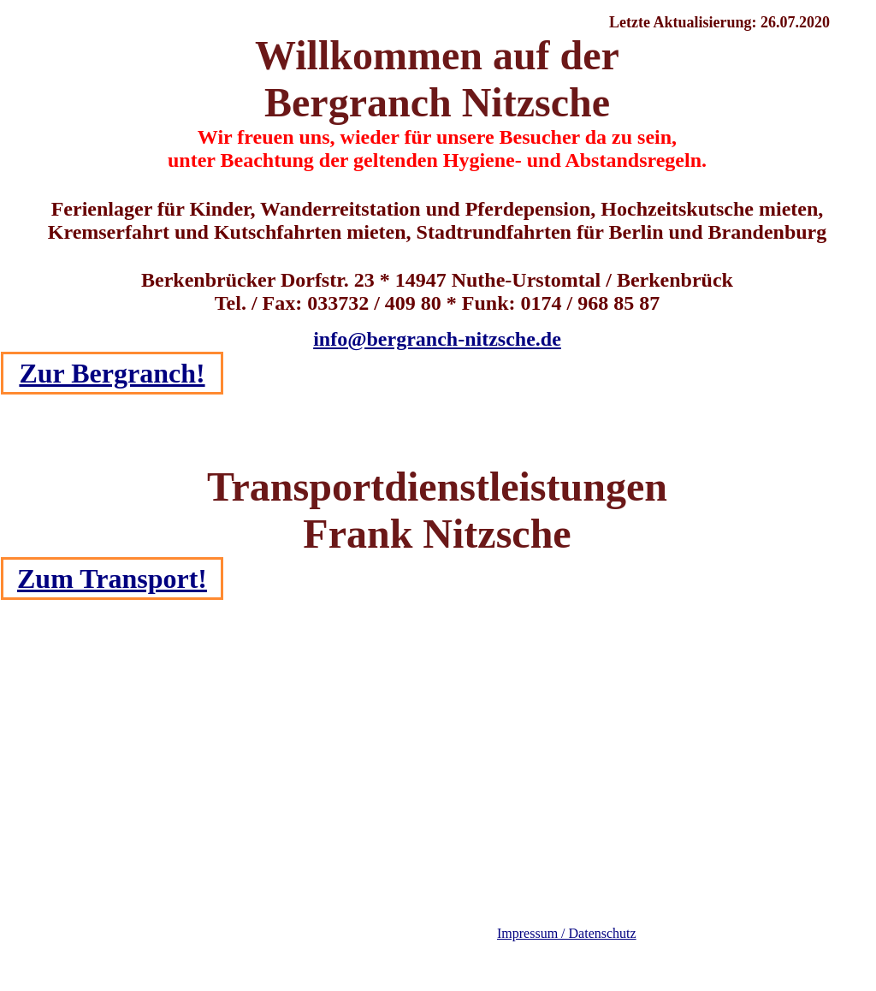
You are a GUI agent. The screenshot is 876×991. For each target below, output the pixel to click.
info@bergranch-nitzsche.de (437, 339)
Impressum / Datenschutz (566, 933)
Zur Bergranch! (111, 373)
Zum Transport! (112, 578)
